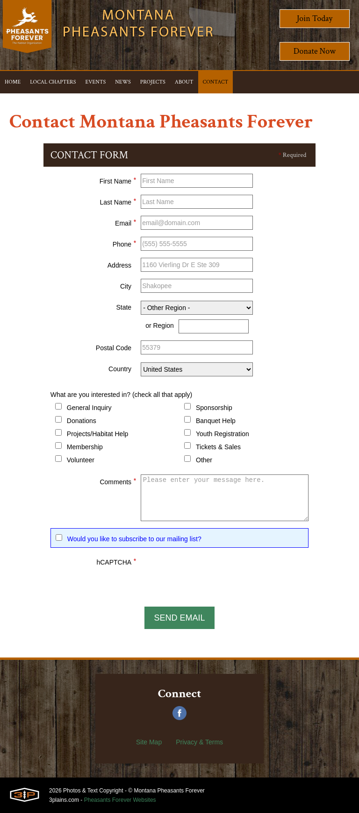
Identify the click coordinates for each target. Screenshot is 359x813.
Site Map (149, 742)
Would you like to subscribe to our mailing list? (134, 539)
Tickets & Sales (218, 447)
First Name (118, 180)
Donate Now (315, 51)
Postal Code (113, 348)
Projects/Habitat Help (98, 434)
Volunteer (80, 460)
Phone (124, 243)
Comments (118, 480)
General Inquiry (89, 407)
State (123, 307)
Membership (85, 447)
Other (204, 460)
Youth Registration (222, 434)
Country (119, 369)
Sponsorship (214, 407)
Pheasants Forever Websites (120, 800)
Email (125, 222)
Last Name (118, 201)
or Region (159, 325)
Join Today (315, 18)
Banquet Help (216, 420)
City (125, 286)
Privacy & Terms (199, 742)
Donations (81, 420)
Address (119, 265)
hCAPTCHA (116, 561)
